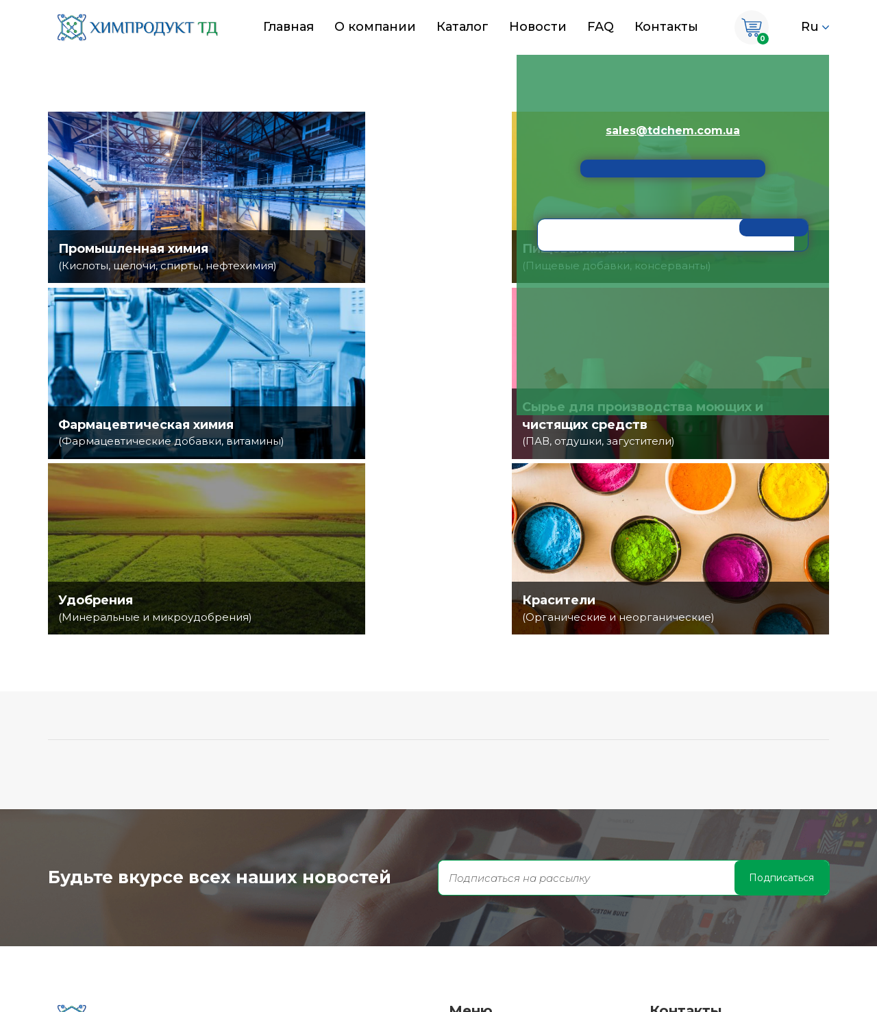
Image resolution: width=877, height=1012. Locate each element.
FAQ (600, 26)
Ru (810, 26)
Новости (538, 26)
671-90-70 (700, 865)
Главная (288, 26)
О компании (375, 26)
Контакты (666, 26)
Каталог (462, 26)
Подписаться (781, 701)
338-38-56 (700, 920)
